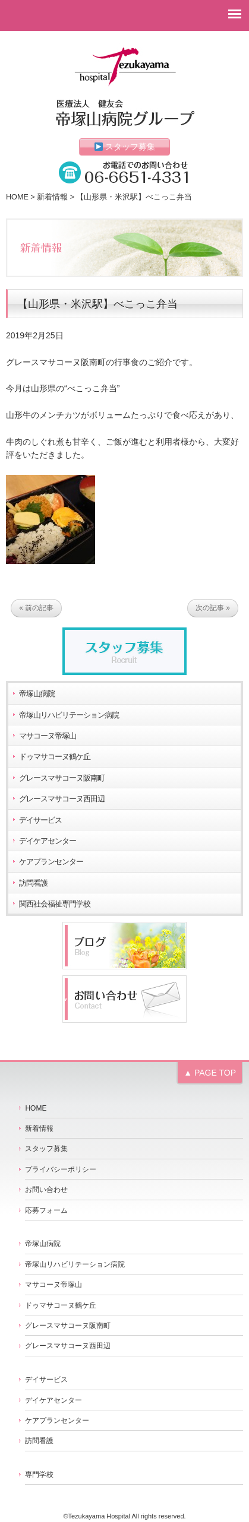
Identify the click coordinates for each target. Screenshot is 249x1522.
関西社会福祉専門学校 (54, 904)
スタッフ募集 (125, 146)
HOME (17, 197)
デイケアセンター (47, 841)
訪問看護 (33, 883)
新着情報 (52, 197)
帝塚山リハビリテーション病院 (69, 715)
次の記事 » (213, 608)
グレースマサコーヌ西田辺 (62, 799)
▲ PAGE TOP (210, 1072)
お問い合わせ (46, 1189)
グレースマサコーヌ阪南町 (62, 778)
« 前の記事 (36, 608)
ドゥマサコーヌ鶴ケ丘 (54, 757)
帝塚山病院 (37, 694)
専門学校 (39, 1474)
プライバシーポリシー (60, 1169)
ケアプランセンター (51, 862)
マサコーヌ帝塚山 (47, 736)
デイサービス (40, 820)
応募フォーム (46, 1210)
